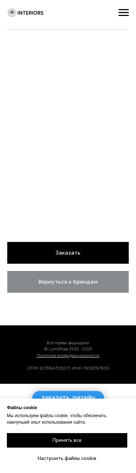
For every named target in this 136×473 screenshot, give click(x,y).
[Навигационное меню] (124, 12)
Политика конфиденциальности (68, 355)
